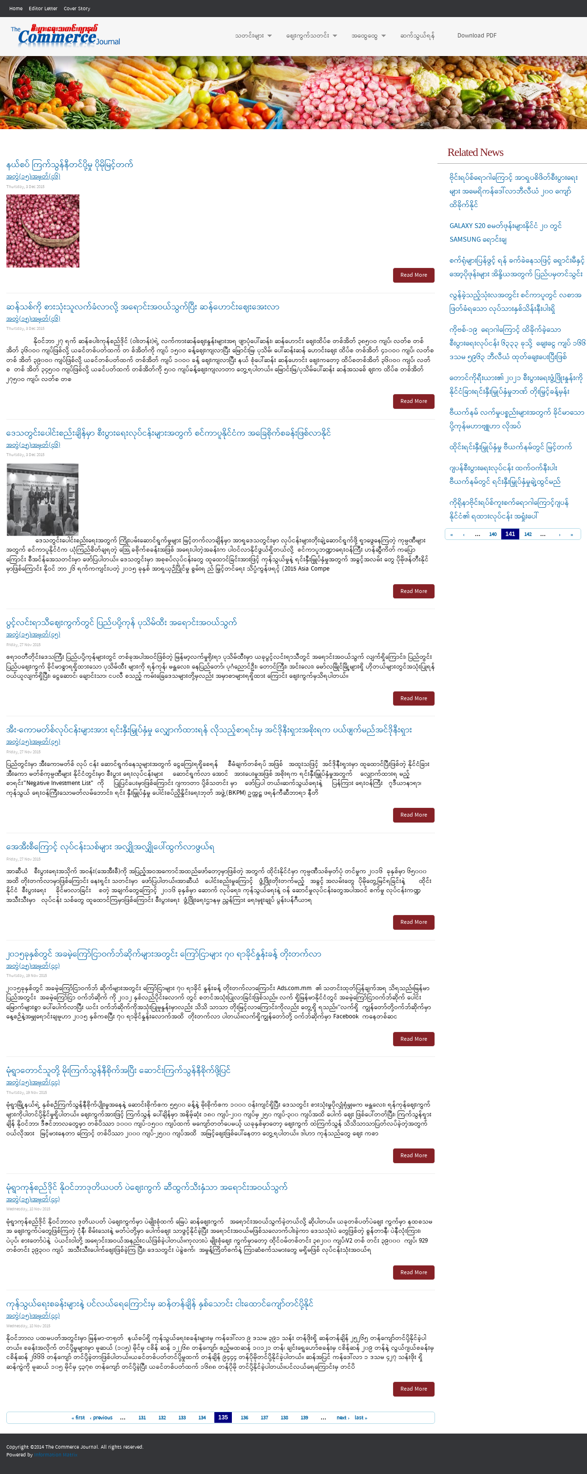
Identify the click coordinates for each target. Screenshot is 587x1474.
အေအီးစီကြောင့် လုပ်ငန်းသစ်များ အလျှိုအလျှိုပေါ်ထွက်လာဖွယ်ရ (110, 847)
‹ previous (101, 1418)
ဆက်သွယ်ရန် (417, 36)
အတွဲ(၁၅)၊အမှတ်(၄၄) (33, 966)
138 (284, 1418)
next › (343, 1418)
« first (78, 1418)
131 (142, 1418)
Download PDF (476, 36)
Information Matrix (55, 1455)
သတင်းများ (249, 36)
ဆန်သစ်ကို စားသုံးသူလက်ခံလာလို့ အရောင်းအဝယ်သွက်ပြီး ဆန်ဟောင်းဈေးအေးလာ (143, 307)
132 (162, 1418)
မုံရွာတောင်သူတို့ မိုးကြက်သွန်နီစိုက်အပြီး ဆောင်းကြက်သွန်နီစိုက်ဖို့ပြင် (118, 1071)
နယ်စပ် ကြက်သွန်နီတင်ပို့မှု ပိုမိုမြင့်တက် (69, 165)
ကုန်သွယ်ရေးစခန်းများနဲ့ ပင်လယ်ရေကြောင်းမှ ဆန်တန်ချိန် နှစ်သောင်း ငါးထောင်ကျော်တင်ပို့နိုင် (160, 1304)
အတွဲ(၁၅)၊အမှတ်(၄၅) (33, 635)
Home (15, 8)
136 (244, 1418)
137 (264, 1418)
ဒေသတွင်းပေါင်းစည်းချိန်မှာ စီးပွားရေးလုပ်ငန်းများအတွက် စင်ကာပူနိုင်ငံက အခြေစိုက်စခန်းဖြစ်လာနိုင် (168, 433)
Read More (413, 275)
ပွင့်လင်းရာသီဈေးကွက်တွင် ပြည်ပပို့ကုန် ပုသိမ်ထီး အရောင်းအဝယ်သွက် (121, 623)
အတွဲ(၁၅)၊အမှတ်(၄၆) (33, 177)
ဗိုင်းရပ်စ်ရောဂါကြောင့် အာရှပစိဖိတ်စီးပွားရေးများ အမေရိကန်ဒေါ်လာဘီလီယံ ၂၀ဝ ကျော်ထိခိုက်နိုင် (514, 191)
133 (182, 1418)
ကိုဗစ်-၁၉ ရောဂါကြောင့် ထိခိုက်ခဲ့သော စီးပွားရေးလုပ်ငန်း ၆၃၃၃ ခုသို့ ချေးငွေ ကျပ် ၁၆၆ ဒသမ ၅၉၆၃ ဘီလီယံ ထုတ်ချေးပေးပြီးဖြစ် (518, 343)
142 (527, 535)
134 (202, 1418)
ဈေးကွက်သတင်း (307, 36)
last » (361, 1418)
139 (304, 1418)
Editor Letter (43, 8)
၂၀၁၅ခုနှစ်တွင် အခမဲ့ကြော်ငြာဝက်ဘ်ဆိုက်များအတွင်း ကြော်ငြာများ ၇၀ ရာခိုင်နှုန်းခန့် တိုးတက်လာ (164, 954)
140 (492, 535)
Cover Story (77, 8)
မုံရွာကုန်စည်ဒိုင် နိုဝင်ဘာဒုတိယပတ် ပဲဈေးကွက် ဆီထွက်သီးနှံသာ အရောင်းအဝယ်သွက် (147, 1188)
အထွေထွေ (364, 36)
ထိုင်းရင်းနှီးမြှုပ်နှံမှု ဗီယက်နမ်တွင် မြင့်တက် (511, 447)
